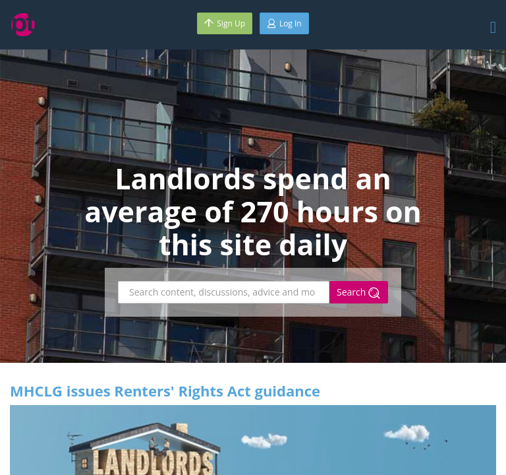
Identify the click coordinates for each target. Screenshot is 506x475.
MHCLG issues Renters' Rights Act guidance (165, 390)
